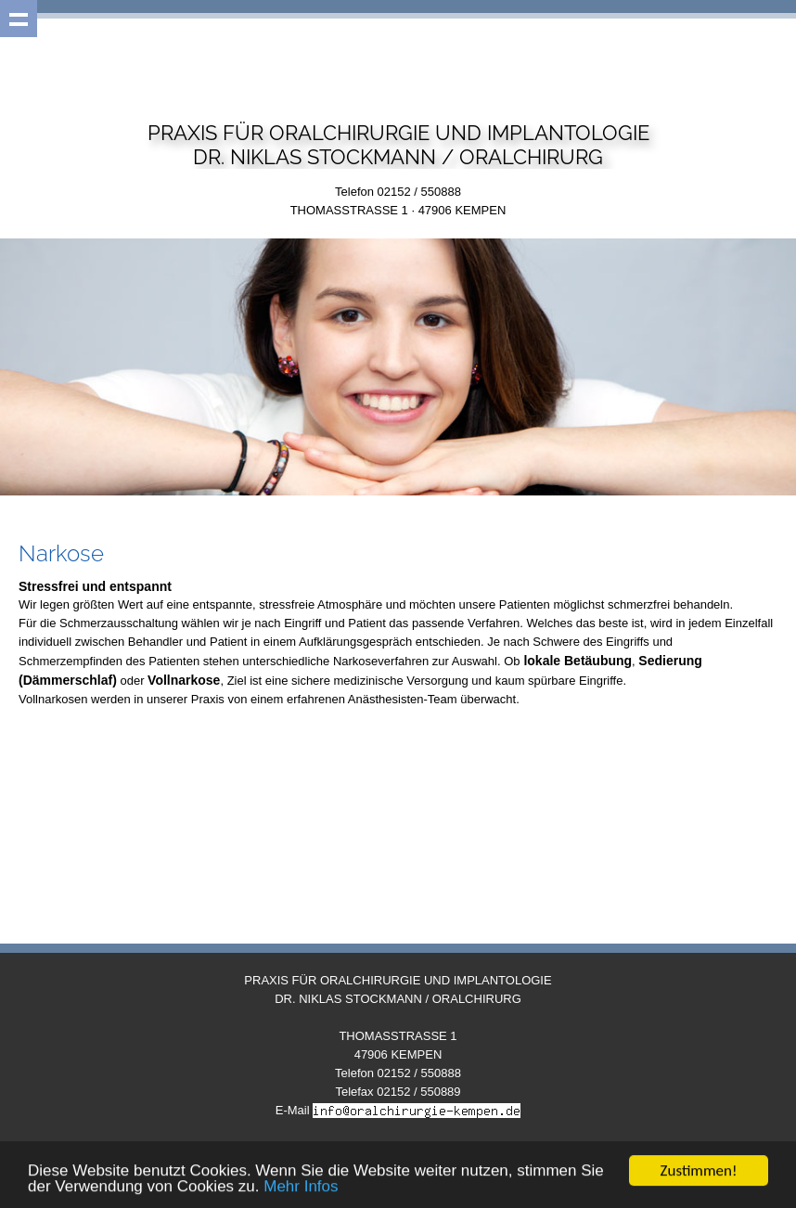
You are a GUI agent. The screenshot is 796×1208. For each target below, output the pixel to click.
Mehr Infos (300, 1188)
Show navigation (18, 18)
